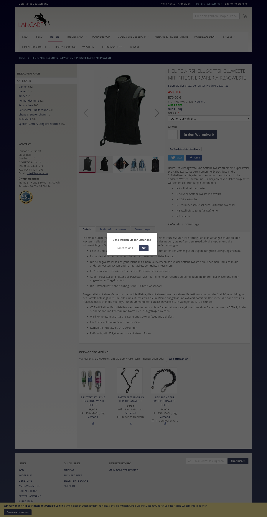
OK (144, 248)
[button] (127, 248)
